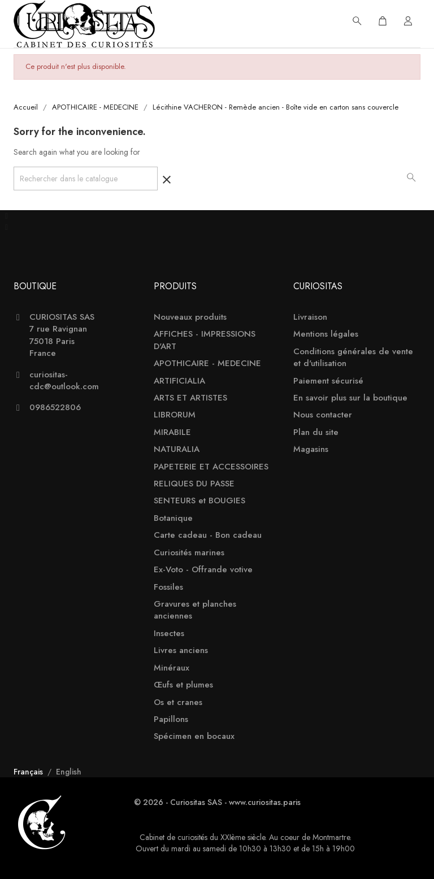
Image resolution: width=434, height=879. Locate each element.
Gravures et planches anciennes (195, 610)
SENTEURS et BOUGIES (199, 501)
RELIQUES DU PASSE (194, 484)
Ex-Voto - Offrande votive (203, 570)
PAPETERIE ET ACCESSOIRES (211, 467)
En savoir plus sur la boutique (350, 398)
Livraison (310, 317)
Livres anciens (181, 650)
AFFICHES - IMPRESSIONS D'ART (204, 340)
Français (29, 771)
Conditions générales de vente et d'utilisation (353, 357)
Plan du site (315, 432)
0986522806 (55, 408)
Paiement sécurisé (328, 381)
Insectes (169, 633)
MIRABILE (172, 432)
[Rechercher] (86, 178)
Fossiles (168, 587)
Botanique (173, 518)
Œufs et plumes (183, 685)
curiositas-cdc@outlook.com (64, 381)
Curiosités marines (189, 553)
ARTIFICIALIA (179, 381)
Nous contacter (322, 415)
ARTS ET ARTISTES (190, 398)
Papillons (171, 719)
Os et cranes (178, 702)
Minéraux (171, 668)
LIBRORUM (175, 415)
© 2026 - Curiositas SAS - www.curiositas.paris (217, 802)
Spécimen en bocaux (194, 736)
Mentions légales (325, 334)
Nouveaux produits (190, 317)
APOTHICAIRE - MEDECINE (207, 363)
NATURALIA (176, 449)
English (68, 771)
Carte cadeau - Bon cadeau (208, 535)
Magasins (310, 449)
